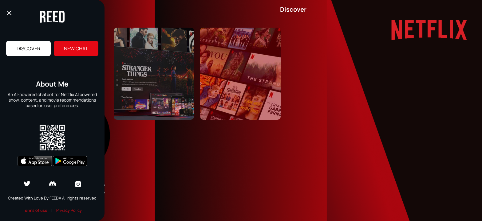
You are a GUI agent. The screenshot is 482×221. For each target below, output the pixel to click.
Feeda (55, 198)
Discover (28, 48)
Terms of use (35, 210)
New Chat (76, 48)
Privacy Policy (69, 210)
